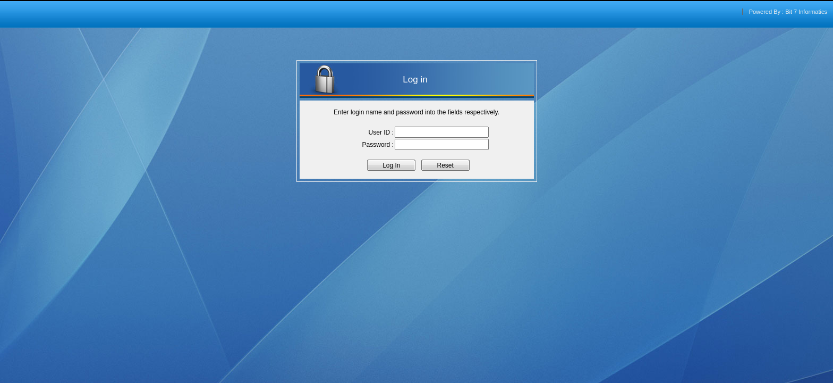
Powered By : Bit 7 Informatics (788, 12)
